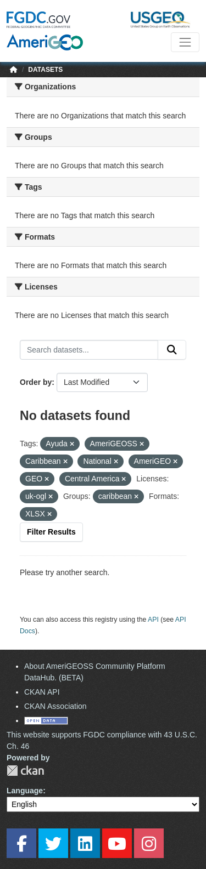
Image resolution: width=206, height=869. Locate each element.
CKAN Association (55, 706)
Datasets (45, 69)
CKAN (25, 770)
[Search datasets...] (89, 350)
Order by (36, 382)
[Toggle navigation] (185, 42)
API (153, 619)
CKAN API (42, 692)
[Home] (14, 69)
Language (25, 790)
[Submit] (172, 350)
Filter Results (51, 531)
